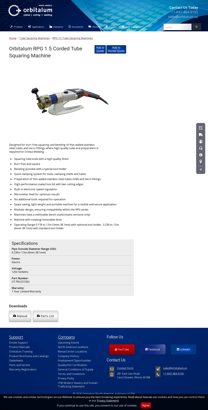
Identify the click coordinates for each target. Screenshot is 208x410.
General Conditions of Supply (75, 368)
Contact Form (125, 367)
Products (16, 26)
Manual (20, 316)
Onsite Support (18, 341)
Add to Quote (100, 49)
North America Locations (73, 345)
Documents (76, 26)
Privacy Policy (66, 377)
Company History (68, 354)
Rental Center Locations (72, 350)
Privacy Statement (108, 400)
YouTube (122, 348)
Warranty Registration (22, 368)
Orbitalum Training (21, 350)
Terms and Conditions (71, 372)
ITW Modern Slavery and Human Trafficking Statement (78, 383)
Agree (146, 405)
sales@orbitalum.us (183, 16)
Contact (111, 26)
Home (12, 38)
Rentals (94, 26)
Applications (36, 26)
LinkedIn (183, 348)
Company (66, 336)
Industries (56, 26)
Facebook (152, 348)
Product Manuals (19, 345)
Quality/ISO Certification (72, 363)
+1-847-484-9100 (184, 12)
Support (16, 336)
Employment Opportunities (74, 359)
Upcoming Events (68, 341)
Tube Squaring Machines (34, 38)
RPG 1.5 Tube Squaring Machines (72, 38)
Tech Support (130, 26)
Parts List (45, 316)
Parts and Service (19, 363)
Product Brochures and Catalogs (29, 354)
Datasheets (16, 359)
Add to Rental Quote (116, 49)
